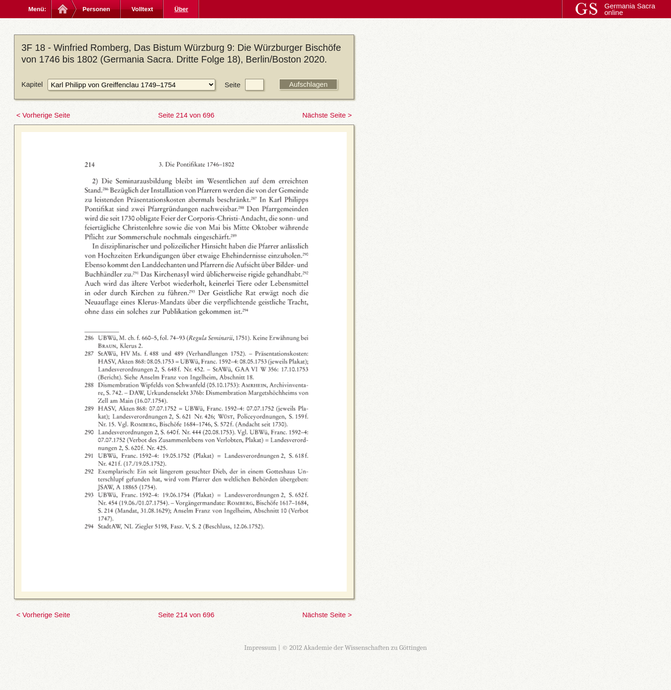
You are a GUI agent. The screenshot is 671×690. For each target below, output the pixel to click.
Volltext (142, 9)
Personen (96, 9)
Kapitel (32, 84)
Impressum (260, 647)
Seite (232, 85)
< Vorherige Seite (43, 115)
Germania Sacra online (629, 9)
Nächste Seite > (327, 115)
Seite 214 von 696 (186, 115)
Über (181, 9)
